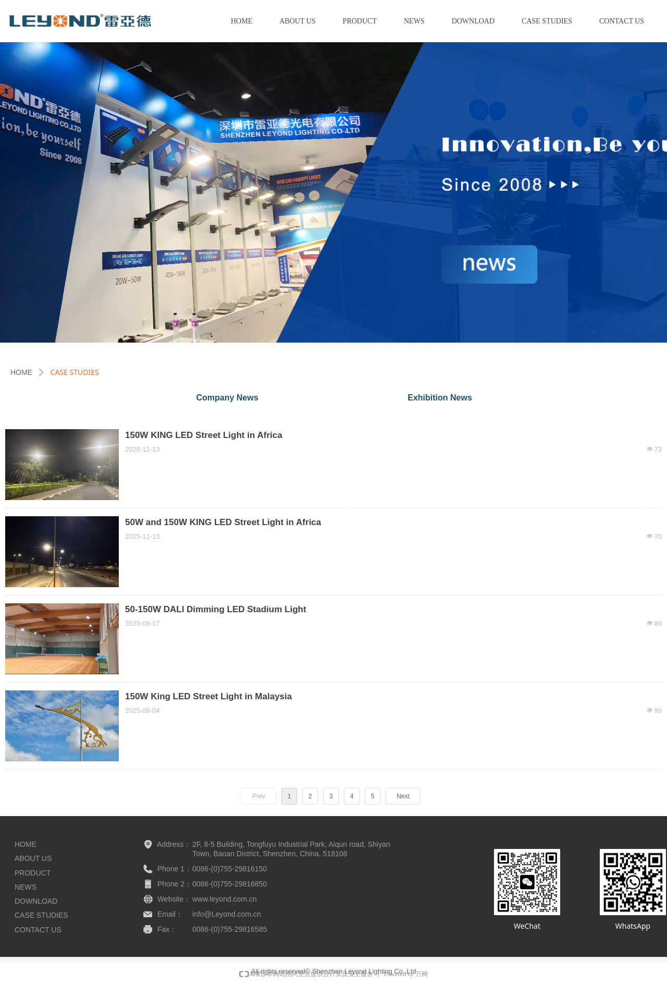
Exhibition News (439, 397)
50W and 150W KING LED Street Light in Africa (223, 522)
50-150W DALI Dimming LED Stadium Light (215, 609)
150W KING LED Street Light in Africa (203, 435)
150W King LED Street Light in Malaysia (208, 696)
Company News (227, 397)
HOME (21, 372)
